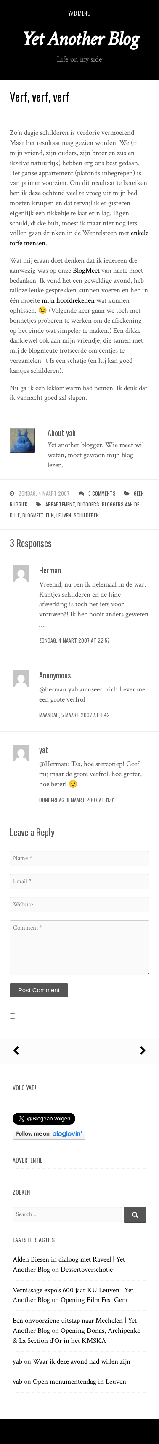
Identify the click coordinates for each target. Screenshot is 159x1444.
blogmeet (32, 515)
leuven (63, 515)
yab (17, 1361)
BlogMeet (86, 270)
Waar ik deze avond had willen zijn (81, 1361)
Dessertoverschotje (87, 1269)
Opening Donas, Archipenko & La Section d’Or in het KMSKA (76, 1335)
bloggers (88, 504)
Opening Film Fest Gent (94, 1300)
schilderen (86, 515)
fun (50, 515)
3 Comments (102, 493)
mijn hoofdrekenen (68, 300)
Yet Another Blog (79, 39)
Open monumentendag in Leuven (79, 1381)
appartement (60, 504)
